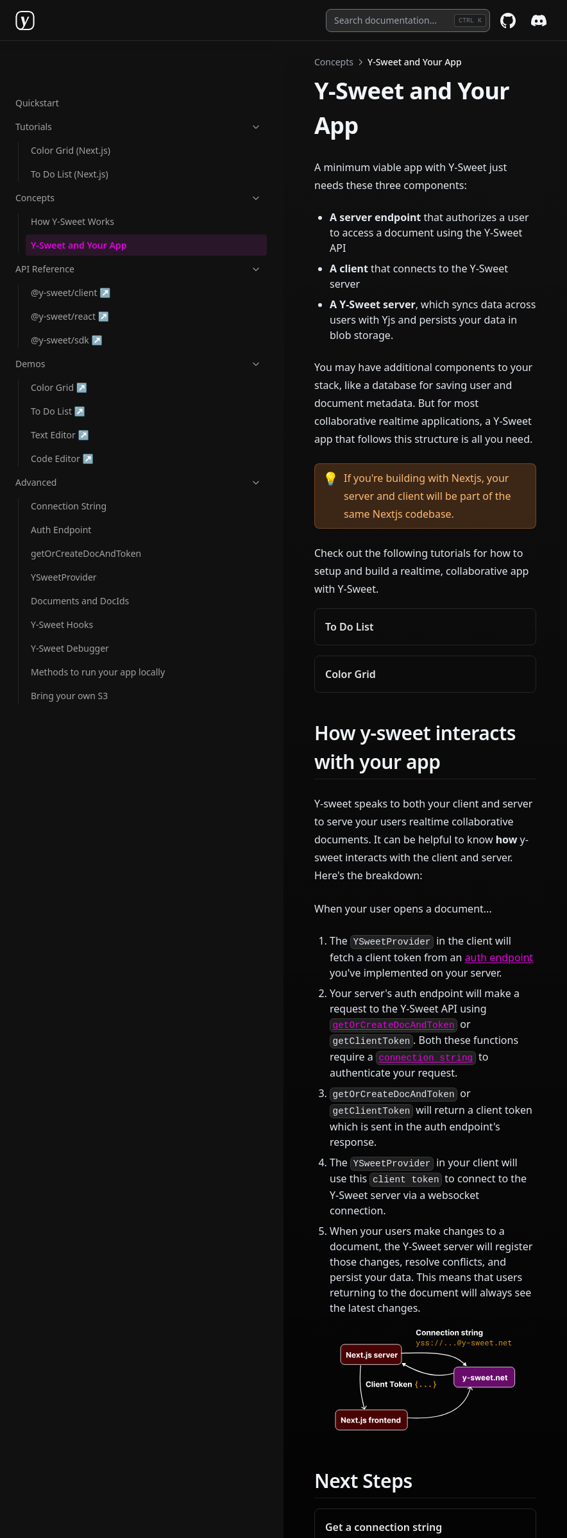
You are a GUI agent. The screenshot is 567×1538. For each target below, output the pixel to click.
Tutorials (78, 85)
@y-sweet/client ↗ (72, 251)
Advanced (78, 441)
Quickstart (37, 62)
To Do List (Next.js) (69, 133)
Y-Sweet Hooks (62, 583)
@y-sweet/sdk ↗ (72, 298)
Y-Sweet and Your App (78, 204)
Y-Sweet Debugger (70, 607)
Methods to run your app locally (83, 637)
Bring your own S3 (69, 668)
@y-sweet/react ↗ (72, 274)
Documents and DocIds (80, 560)
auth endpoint (244, 739)
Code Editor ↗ (72, 417)
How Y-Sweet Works (72, 180)
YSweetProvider (64, 536)
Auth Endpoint (61, 489)
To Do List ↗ (72, 369)
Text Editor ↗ (72, 393)
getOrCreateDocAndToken (86, 512)
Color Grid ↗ (72, 345)
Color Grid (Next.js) (70, 109)
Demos (78, 323)
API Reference (78, 228)
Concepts (78, 157)
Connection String (68, 465)
